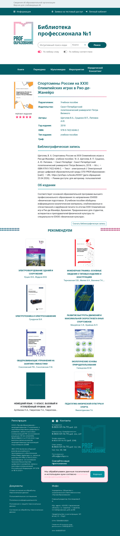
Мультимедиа (58, 69)
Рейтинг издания (23, 116)
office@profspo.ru (60, 456)
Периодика (39, 69)
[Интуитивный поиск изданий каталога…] (54, 45)
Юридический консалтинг (95, 69)
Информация (22, 11)
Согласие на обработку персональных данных (26, 511)
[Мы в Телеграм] (57, 420)
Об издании (46, 185)
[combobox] (79, 45)
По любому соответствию (80, 51)
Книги (21, 69)
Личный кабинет (96, 11)
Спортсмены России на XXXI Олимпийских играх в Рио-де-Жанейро (64, 88)
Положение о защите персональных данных (25, 505)
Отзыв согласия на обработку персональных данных (22, 491)
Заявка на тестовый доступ (67, 11)
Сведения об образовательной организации (34, 2)
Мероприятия (76, 69)
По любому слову (51, 51)
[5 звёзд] (23, 117)
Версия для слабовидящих (27, 5)
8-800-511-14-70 (60, 427)
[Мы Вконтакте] (53, 420)
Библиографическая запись (59, 147)
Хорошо (97, 474)
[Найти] (97, 45)
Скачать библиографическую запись (89, 224)
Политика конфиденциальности (23, 500)
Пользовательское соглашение (23, 496)
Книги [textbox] (75, 44)
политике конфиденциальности (66, 475)
